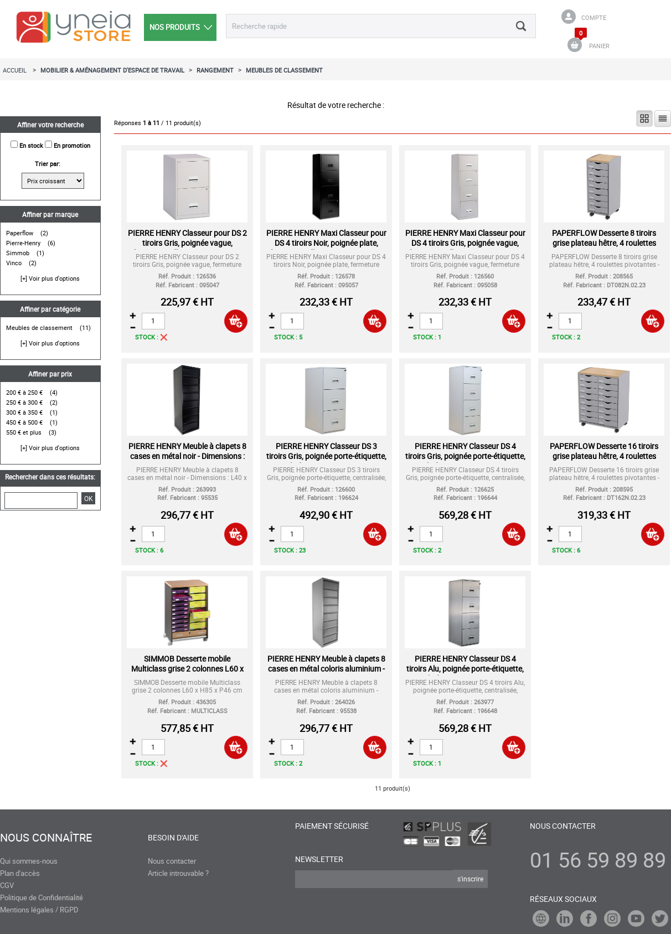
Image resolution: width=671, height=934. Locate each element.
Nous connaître (46, 838)
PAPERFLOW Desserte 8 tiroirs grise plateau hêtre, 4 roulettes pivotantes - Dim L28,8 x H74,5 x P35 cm (604, 248)
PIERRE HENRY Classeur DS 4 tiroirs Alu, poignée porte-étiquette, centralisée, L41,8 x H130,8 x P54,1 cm (465, 673)
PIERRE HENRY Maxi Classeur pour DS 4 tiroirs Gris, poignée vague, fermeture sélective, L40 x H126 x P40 (465, 248)
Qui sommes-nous (29, 861)
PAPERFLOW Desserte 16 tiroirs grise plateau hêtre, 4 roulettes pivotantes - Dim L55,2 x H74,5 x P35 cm (604, 461)
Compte (593, 17)
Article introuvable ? (178, 873)
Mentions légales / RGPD (39, 910)
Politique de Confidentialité (41, 897)
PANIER (599, 46)
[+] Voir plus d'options (50, 278)
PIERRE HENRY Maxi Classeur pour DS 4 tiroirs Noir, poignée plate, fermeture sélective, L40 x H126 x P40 (326, 248)
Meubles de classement (39, 327)
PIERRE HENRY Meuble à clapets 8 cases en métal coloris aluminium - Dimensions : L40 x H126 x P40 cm (326, 668)
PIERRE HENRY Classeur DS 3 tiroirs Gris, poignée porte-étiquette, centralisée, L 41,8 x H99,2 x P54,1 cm (326, 461)
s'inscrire (470, 878)
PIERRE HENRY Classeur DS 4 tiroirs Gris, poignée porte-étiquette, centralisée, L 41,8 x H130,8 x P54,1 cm (465, 461)
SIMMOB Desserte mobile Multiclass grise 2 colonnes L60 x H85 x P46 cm (187, 668)
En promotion (72, 145)
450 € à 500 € (24, 422)
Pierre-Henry (23, 243)
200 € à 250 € (24, 392)
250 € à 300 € (24, 402)
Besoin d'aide (173, 837)
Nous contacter (172, 861)
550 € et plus (24, 432)
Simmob (17, 253)
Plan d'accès (20, 873)
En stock (31, 145)
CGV (7, 885)
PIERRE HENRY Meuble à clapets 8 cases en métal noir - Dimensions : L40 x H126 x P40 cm (187, 456)
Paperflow (19, 233)
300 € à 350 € (24, 412)
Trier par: (47, 163)
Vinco (14, 263)
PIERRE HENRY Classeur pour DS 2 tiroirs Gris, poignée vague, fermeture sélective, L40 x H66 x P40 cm (187, 248)
